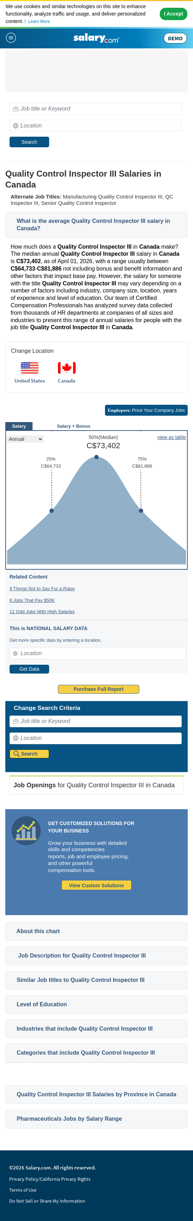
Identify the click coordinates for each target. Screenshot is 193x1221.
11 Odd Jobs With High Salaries (42, 611)
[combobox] (96, 108)
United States (29, 380)
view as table (171, 437)
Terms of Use (22, 1190)
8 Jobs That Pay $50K (32, 600)
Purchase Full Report (99, 689)
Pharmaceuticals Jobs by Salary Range (69, 1119)
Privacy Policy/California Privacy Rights (49, 1179)
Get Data (29, 669)
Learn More (39, 21)
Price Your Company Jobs (146, 410)
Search (29, 142)
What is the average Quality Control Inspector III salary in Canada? (93, 224)
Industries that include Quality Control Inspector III (85, 1029)
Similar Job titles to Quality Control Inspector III (81, 980)
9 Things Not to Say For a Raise (42, 588)
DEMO (175, 38)
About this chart (38, 931)
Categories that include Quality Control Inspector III (86, 1053)
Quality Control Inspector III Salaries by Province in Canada (96, 1094)
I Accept (173, 14)
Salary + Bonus (73, 426)
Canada (66, 380)
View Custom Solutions (96, 885)
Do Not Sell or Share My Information (47, 1201)
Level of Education (42, 1004)
